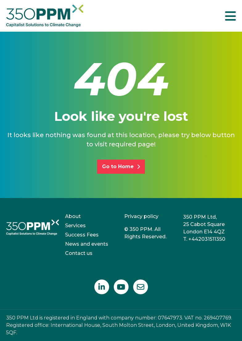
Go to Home (121, 166)
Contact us (78, 253)
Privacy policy (141, 216)
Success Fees (82, 235)
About (73, 216)
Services (75, 225)
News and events (86, 244)
